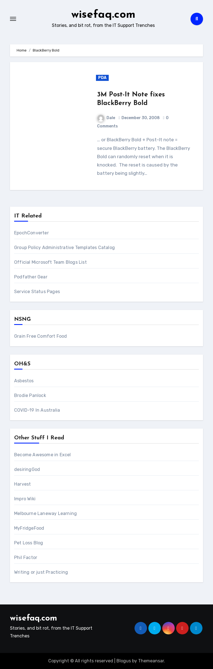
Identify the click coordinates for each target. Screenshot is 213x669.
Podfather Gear (30, 277)
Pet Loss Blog (28, 542)
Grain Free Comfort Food (40, 336)
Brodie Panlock (30, 395)
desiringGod (27, 469)
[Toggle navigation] (13, 19)
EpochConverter (31, 232)
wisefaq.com (103, 14)
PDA (102, 77)
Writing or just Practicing (41, 572)
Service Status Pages (37, 291)
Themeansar (151, 660)
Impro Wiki (25, 498)
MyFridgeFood (29, 528)
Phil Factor (25, 557)
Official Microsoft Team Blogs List (50, 262)
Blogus (123, 660)
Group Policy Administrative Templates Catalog (64, 247)
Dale (106, 118)
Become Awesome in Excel (42, 454)
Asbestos (24, 380)
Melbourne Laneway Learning (45, 513)
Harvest (22, 484)
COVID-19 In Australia (37, 410)
